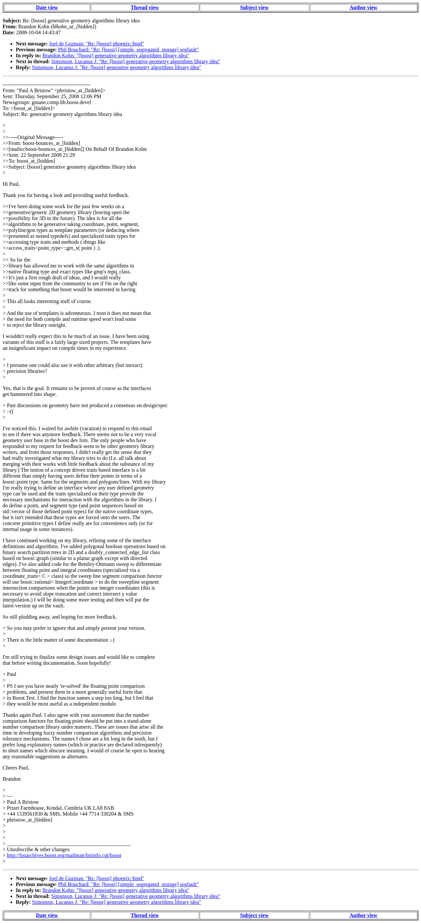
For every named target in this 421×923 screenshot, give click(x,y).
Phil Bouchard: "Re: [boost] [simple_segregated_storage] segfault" (128, 49)
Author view (364, 7)
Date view (47, 7)
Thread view (145, 7)
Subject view (254, 7)
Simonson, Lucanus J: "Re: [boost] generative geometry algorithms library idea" (135, 61)
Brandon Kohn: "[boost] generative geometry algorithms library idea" (115, 55)
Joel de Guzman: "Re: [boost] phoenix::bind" (96, 43)
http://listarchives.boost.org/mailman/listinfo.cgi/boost (64, 855)
